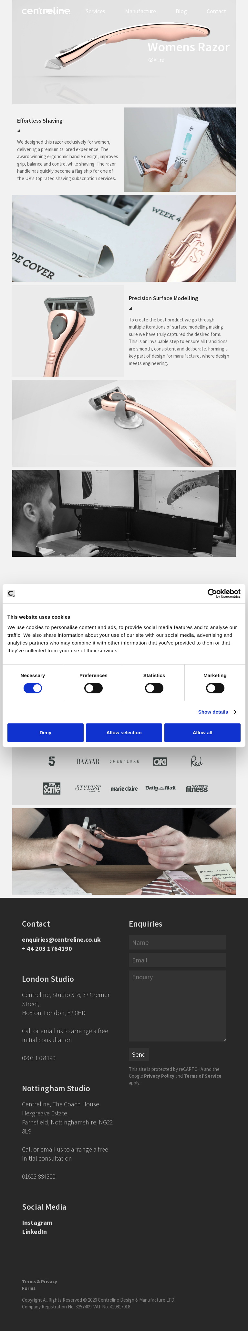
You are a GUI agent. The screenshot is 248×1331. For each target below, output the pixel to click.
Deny (45, 732)
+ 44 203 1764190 (47, 948)
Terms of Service (203, 1076)
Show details (213, 712)
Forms (29, 1288)
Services (95, 11)
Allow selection (123, 732)
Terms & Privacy (39, 1281)
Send (139, 1054)
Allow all (202, 732)
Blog (181, 11)
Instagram (37, 1222)
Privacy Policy (159, 1076)
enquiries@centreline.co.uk (61, 939)
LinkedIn (34, 1231)
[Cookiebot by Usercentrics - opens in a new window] (212, 593)
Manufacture (140, 11)
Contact (216, 11)
